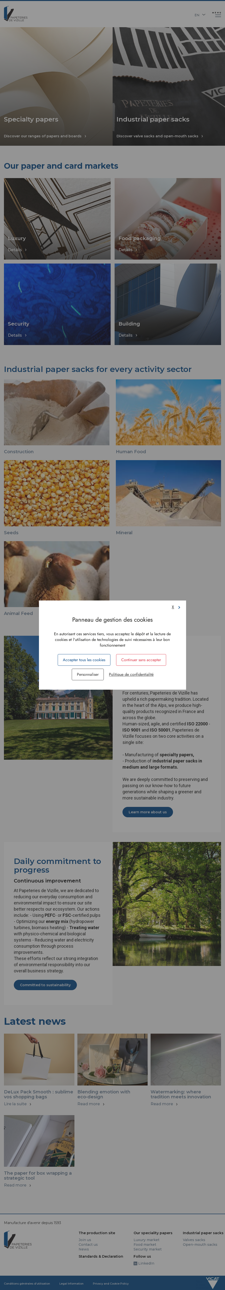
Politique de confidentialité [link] (131, 674)
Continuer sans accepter (141, 660)
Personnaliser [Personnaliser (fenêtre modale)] (88, 674)
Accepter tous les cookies (84, 660)
